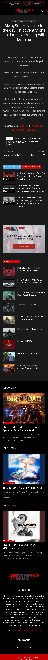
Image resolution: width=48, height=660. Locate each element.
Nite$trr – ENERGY (24, 341)
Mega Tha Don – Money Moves (29, 329)
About (10, 657)
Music (10, 144)
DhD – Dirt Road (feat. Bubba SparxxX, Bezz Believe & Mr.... (20, 429)
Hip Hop (26, 138)
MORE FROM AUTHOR (31, 166)
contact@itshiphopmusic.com (29, 630)
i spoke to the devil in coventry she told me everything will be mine (23, 141)
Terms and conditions (30, 657)
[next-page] (8, 212)
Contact (17, 657)
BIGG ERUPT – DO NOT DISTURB (22, 487)
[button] (4, 11)
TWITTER (23, 125)
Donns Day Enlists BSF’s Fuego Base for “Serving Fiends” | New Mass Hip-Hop (30, 188)
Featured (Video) (6, 178)
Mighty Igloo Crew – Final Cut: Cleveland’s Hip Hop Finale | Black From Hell (31, 176)
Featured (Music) (8, 483)
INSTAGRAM (17, 129)
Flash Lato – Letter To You (27, 353)
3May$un (17, 138)
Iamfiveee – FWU (38, 155)
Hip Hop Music (37, 138)
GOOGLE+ (31, 129)
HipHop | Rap (31, 21)
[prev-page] (4, 212)
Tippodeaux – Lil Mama (26, 305)
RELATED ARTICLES (12, 166)
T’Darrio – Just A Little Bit (12, 156)
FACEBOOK (37, 125)
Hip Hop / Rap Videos (18, 21)
